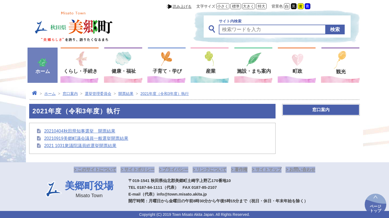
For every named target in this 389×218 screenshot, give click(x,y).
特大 (261, 6)
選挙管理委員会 (98, 93)
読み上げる (182, 6)
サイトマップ (268, 169)
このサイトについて (97, 169)
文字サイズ (205, 6)
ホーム (50, 93)
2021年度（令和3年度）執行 (164, 93)
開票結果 (125, 93)
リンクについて (211, 169)
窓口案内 (70, 93)
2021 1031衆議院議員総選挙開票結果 (80, 145)
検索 (335, 29)
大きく (248, 6)
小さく (223, 6)
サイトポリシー (139, 169)
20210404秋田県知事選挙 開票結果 (79, 131)
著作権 (240, 169)
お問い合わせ (302, 169)
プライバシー (175, 169)
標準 (236, 6)
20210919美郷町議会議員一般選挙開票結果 (86, 138)
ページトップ (375, 208)
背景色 (277, 6)
